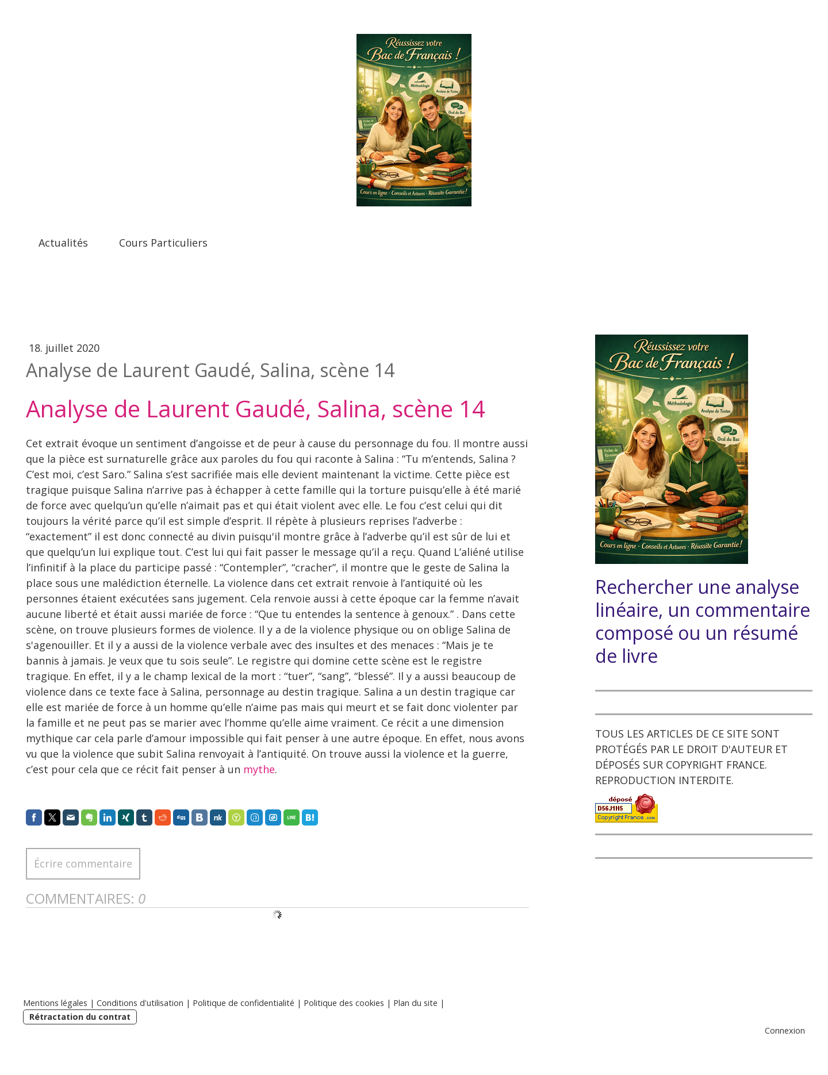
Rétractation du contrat (80, 1016)
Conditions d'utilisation (140, 1002)
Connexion (785, 1030)
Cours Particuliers (163, 242)
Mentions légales (55, 1002)
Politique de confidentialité (243, 1002)
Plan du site (415, 1002)
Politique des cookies (344, 1002)
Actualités (63, 242)
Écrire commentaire (83, 863)
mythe (259, 769)
